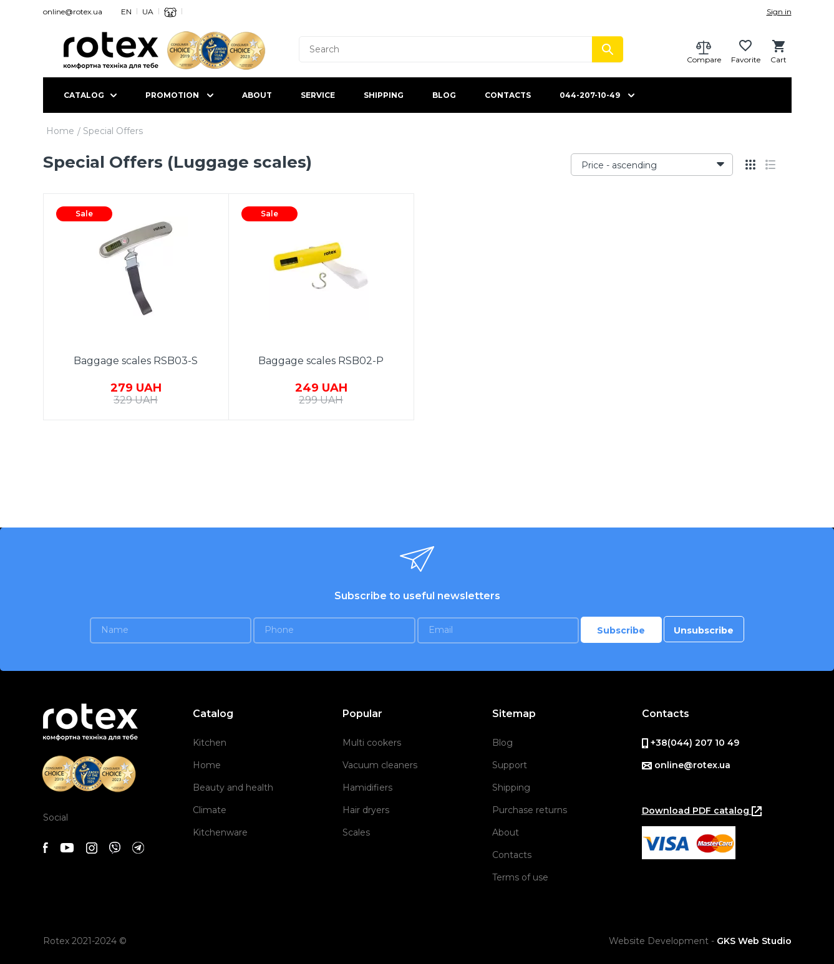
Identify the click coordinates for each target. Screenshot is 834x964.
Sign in (779, 11)
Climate (209, 810)
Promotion (172, 95)
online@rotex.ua (72, 11)
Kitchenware (220, 832)
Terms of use (520, 877)
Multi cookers (371, 742)
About (257, 95)
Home (60, 131)
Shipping (384, 95)
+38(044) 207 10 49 (690, 742)
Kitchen (209, 742)
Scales (356, 832)
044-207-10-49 (590, 95)
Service (318, 95)
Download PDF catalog (702, 810)
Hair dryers (365, 810)
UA (147, 11)
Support (509, 765)
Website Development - (700, 941)
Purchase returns (529, 810)
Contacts (508, 95)
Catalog (84, 95)
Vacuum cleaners (379, 765)
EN (126, 11)
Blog (444, 95)
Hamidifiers (367, 787)
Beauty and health (233, 787)
